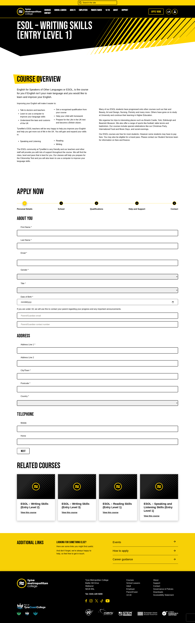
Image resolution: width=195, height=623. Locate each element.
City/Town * (26, 370)
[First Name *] (97, 233)
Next (23, 451)
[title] (97, 286)
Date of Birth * (27, 297)
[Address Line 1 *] (97, 350)
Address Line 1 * (28, 344)
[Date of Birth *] (97, 302)
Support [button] (125, 10)
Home (23, 436)
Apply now (156, 11)
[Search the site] (97, 3)
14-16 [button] (107, 10)
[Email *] (97, 263)
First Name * (26, 227)
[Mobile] (97, 429)
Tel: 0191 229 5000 (93, 594)
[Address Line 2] (97, 363)
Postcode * (25, 383)
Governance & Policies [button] (163, 589)
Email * (24, 253)
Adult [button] (128, 586)
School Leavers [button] (60, 10)
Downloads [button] (158, 592)
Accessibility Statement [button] (163, 595)
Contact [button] (47, 13)
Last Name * (26, 240)
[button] (89, 612)
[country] (97, 399)
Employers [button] (83, 10)
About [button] (115, 10)
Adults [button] (72, 10)
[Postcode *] (97, 389)
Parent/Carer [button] (96, 10)
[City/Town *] (97, 376)
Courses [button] (130, 580)
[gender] (97, 273)
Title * (23, 283)
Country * (25, 396)
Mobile (23, 423)
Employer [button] (130, 589)
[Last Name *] (97, 246)
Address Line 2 (27, 357)
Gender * (25, 270)
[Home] (97, 442)
